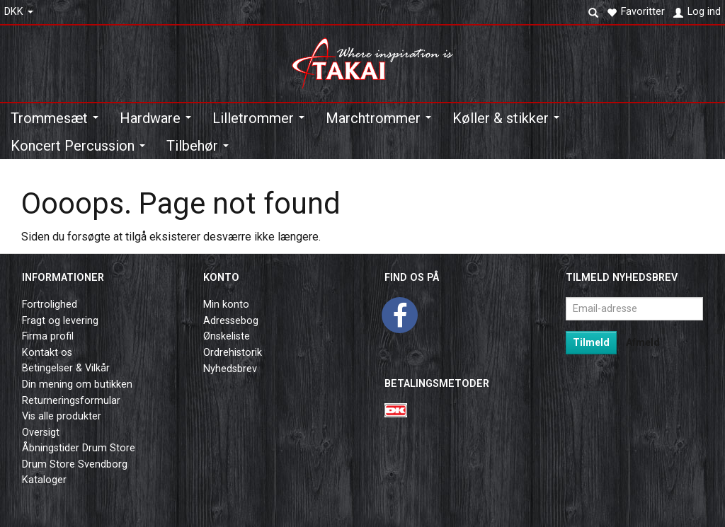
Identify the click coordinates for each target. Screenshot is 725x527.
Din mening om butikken (77, 384)
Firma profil (48, 336)
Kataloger (44, 480)
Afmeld (643, 342)
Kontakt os (47, 353)
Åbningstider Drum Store (78, 448)
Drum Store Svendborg (74, 464)
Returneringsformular (71, 401)
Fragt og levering (60, 321)
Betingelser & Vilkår (66, 368)
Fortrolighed (49, 305)
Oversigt (40, 433)
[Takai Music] (377, 59)
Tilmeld (591, 342)
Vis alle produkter (61, 416)
